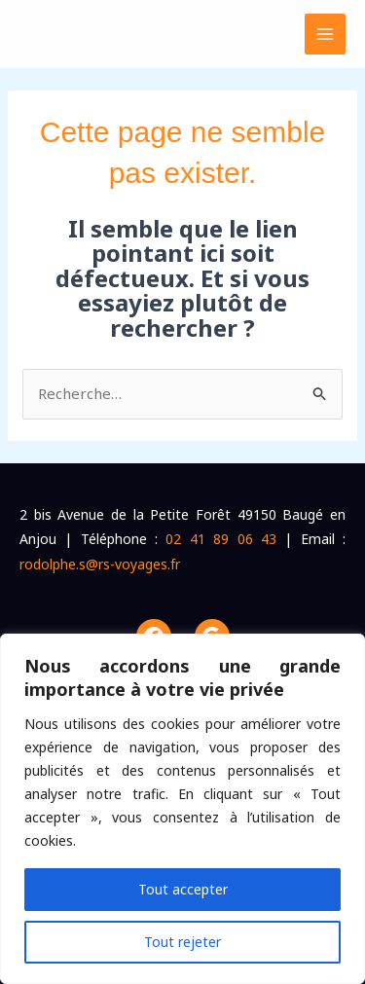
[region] (182, 809)
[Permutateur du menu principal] (326, 34)
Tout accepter (183, 889)
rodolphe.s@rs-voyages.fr (99, 564)
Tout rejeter (182, 941)
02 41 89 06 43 (220, 538)
